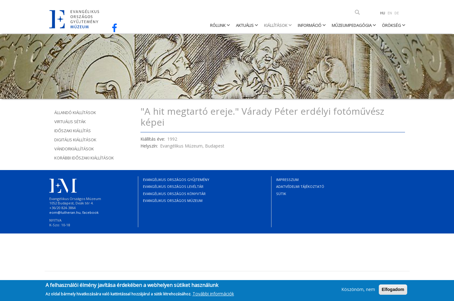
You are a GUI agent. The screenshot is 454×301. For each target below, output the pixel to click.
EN (390, 13)
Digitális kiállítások (75, 140)
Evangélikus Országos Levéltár (173, 186)
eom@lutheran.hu (65, 212)
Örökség (392, 25)
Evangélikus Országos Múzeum (173, 200)
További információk (213, 295)
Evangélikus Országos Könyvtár (174, 193)
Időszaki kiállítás (72, 130)
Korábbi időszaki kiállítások (84, 158)
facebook (90, 212)
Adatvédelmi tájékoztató (300, 186)
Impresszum (287, 179)
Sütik (281, 193)
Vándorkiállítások (74, 149)
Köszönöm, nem (358, 291)
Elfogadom (393, 291)
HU (382, 13)
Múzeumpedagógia (352, 25)
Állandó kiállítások (75, 112)
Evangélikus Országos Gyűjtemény (176, 179)
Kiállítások (276, 25)
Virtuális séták (70, 121)
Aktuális (245, 25)
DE (396, 13)
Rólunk (218, 25)
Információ (310, 25)
